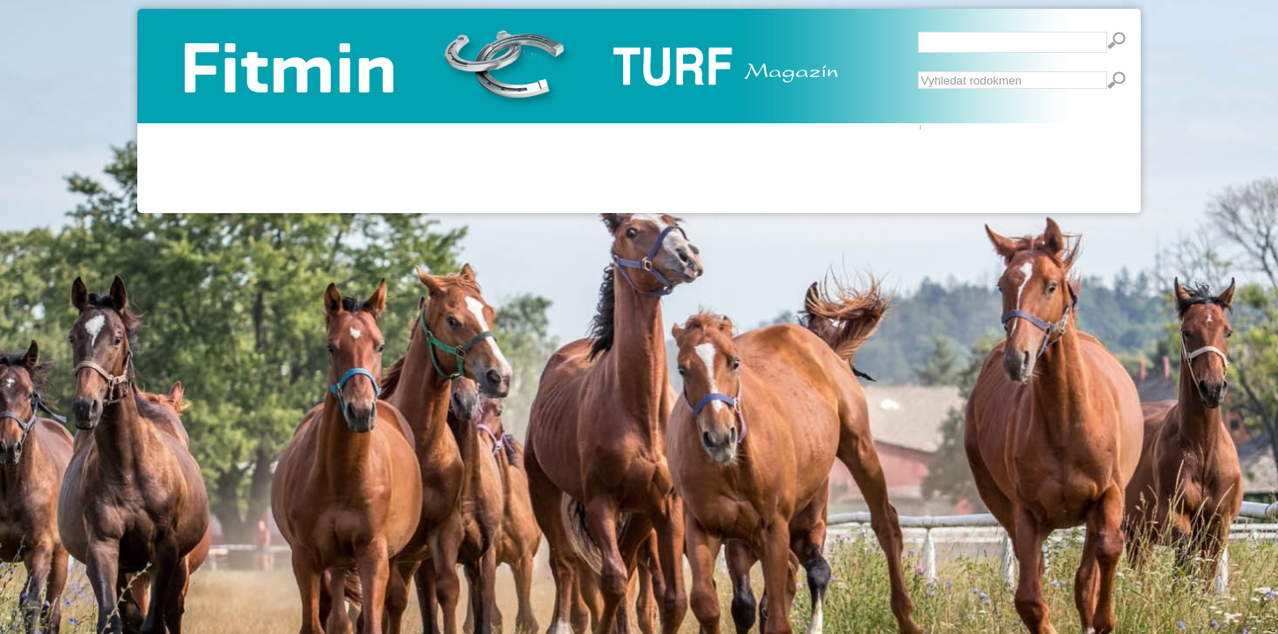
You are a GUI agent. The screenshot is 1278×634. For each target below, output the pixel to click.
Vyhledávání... (918, 71)
